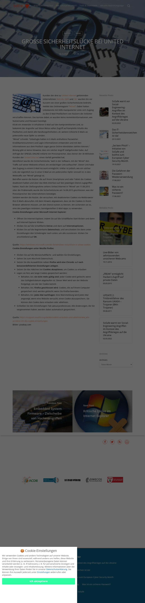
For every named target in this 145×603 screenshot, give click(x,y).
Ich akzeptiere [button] (39, 581)
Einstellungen (43, 572)
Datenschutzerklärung (56, 569)
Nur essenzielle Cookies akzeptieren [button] (38, 589)
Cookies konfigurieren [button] (38, 596)
